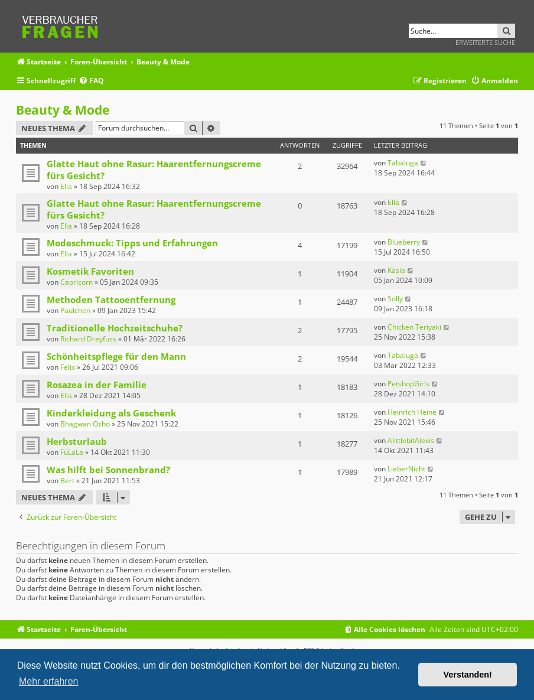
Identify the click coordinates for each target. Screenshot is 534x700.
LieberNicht (406, 469)
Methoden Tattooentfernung (111, 299)
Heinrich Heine (412, 412)
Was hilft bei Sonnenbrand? (108, 470)
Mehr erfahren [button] (49, 681)
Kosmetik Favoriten (90, 271)
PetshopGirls (408, 384)
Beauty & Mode (62, 110)
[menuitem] (91, 81)
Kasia (396, 270)
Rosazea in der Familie (96, 384)
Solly (395, 299)
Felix (67, 367)
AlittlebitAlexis (411, 440)
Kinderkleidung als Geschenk (111, 413)
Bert (67, 481)
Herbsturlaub (77, 441)
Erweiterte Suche (485, 42)
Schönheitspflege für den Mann (116, 356)
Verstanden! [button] (468, 674)
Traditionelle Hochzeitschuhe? (115, 328)
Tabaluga (403, 163)
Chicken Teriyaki (414, 327)
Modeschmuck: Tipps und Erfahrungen (132, 243)
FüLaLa (71, 452)
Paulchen (75, 310)
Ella (66, 186)
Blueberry (404, 242)
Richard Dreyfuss (88, 339)
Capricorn (76, 282)
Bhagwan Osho (85, 424)
